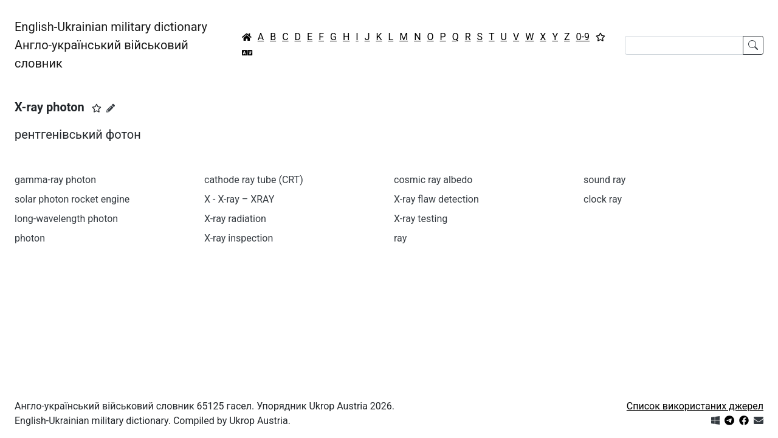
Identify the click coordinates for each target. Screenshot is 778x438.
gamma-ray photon (55, 180)
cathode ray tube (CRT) (253, 180)
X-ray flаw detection (436, 199)
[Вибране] (600, 37)
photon (30, 238)
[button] (97, 108)
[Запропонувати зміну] (110, 108)
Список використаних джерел (695, 406)
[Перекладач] (247, 53)
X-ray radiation (235, 218)
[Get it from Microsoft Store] (715, 420)
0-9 (583, 37)
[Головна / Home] (247, 37)
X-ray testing (420, 218)
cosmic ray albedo (433, 180)
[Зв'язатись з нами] (758, 420)
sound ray (604, 180)
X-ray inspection (238, 238)
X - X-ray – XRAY (239, 199)
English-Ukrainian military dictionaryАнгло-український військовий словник (111, 45)
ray (400, 238)
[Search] (684, 45)
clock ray (603, 199)
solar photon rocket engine (72, 199)
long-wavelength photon (66, 218)
